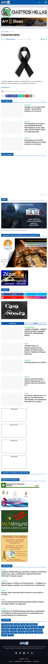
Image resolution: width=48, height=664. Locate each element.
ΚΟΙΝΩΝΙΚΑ (13, 91)
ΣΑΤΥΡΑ (4, 635)
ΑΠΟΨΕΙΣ (29, 629)
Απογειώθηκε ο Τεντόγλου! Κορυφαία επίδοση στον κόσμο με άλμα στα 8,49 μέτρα (35, 142)
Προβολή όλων (43, 101)
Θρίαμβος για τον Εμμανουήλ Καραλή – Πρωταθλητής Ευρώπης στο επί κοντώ (34, 109)
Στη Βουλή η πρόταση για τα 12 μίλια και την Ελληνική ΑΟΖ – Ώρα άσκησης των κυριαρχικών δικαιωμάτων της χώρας (35, 398)
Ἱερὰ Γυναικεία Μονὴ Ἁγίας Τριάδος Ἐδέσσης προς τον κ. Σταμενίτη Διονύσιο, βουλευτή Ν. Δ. (34, 382)
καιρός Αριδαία (13, 456)
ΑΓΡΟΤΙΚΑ (12, 629)
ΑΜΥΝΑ (41, 627)
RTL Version (36, 661)
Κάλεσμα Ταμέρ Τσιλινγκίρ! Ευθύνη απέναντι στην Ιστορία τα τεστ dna (22, 594)
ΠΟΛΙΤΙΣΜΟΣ (21, 629)
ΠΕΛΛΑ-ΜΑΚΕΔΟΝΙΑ (21, 91)
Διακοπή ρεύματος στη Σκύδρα (35, 362)
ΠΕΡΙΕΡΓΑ (13, 632)
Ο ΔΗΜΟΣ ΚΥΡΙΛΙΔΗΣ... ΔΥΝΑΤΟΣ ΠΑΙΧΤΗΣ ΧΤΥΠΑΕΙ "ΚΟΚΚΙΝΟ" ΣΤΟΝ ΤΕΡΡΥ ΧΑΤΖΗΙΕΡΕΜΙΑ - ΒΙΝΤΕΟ (35, 332)
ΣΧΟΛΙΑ (35, 323)
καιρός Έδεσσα (13, 440)
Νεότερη (4, 194)
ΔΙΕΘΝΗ (21, 627)
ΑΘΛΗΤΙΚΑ (12, 31)
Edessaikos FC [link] (5, 87)
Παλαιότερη (43, 194)
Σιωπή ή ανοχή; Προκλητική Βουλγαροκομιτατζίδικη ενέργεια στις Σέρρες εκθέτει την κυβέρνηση (22, 603)
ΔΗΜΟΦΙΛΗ (12, 323)
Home (10, 661)
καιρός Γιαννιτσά (14, 425)
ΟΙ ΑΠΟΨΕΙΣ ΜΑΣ (18, 661)
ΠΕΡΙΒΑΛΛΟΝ (38, 629)
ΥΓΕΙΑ (27, 627)
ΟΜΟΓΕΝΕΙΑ (5, 632)
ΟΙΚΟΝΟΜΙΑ (5, 627)
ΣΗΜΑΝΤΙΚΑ (33, 624)
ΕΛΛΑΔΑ (17, 624)
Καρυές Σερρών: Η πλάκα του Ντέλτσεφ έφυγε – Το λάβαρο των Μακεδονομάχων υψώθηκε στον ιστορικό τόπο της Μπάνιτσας (23, 584)
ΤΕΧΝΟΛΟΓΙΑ (29, 632)
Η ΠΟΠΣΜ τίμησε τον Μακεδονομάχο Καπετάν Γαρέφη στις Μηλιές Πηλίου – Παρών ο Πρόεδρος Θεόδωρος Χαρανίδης (35, 350)
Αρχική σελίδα (4, 31)
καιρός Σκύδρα (14, 409)
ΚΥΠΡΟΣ (21, 632)
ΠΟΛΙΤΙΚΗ (13, 627)
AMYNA (11, 635)
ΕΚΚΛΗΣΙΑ (34, 627)
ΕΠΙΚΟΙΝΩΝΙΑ (38, 632)
